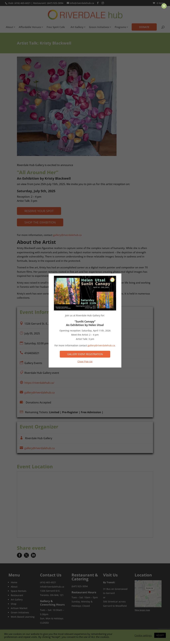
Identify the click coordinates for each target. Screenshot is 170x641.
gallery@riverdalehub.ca (101, 345)
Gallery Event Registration (85, 354)
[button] (164, 6)
